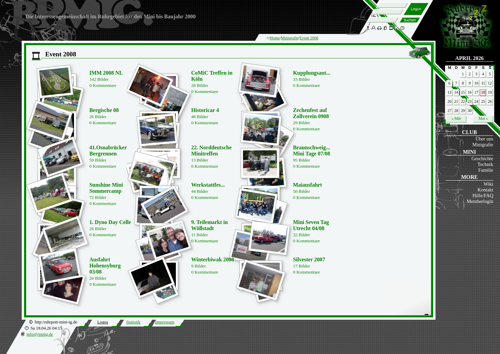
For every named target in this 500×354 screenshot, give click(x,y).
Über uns (484, 139)
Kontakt (485, 189)
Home (275, 38)
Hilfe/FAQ (483, 195)
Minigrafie (482, 144)
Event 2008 (308, 38)
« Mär (456, 118)
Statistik (133, 322)
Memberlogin (480, 201)
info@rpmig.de (39, 334)
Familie (485, 170)
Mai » (483, 118)
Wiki (488, 184)
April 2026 (469, 58)
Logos (102, 322)
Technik (485, 164)
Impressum (164, 322)
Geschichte (482, 158)
